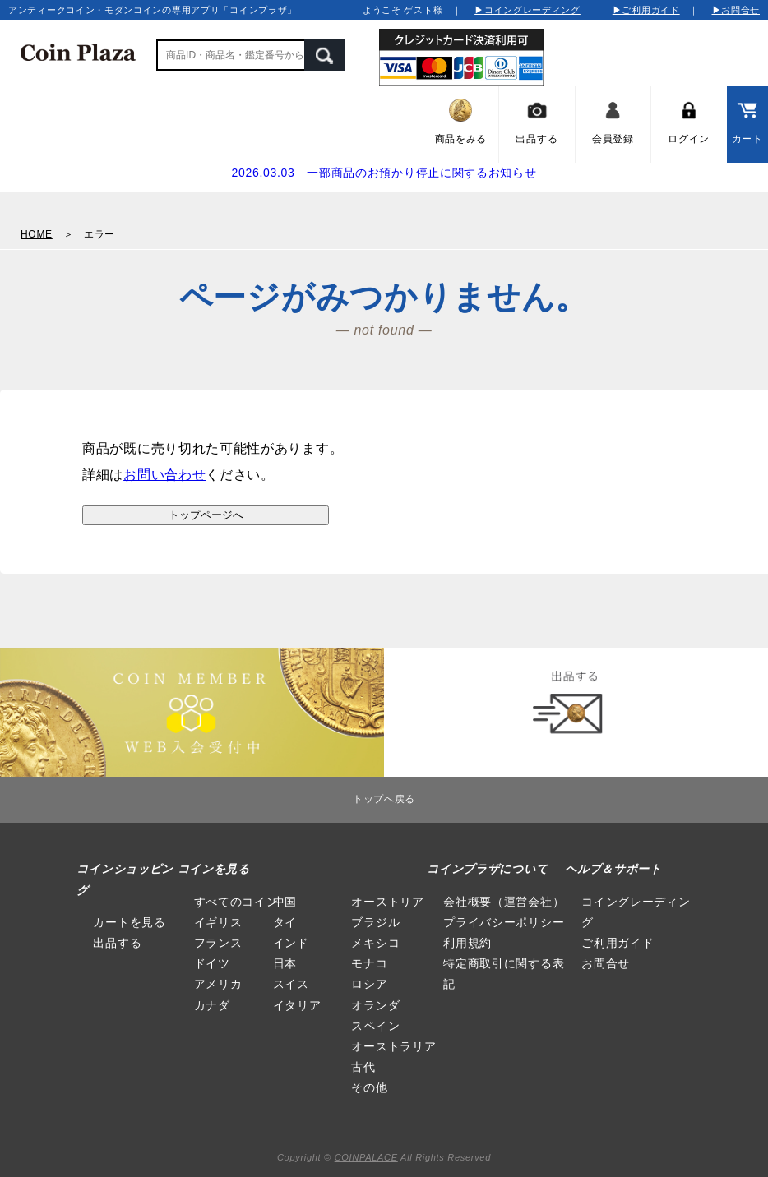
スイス (291, 983)
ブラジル (375, 922)
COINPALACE (366, 1157)
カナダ (212, 1005)
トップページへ (206, 515)
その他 (369, 1087)
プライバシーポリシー (503, 922)
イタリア (297, 1005)
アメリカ (218, 983)
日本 (285, 963)
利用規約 (467, 942)
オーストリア (387, 901)
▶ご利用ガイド (646, 10)
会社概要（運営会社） (503, 901)
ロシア (369, 983)
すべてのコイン (236, 901)
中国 (285, 901)
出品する (117, 942)
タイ (285, 922)
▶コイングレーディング (527, 10)
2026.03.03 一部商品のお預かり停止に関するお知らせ (383, 172)
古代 (363, 1066)
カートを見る (129, 922)
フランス (218, 942)
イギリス (218, 922)
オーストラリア (393, 1046)
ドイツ (212, 963)
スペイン (375, 1025)
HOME (37, 234)
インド (291, 942)
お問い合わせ (164, 475)
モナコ (369, 963)
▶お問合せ (736, 10)
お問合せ (605, 963)
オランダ (375, 1005)
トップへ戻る (384, 799)
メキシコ (375, 942)
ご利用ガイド (617, 942)
